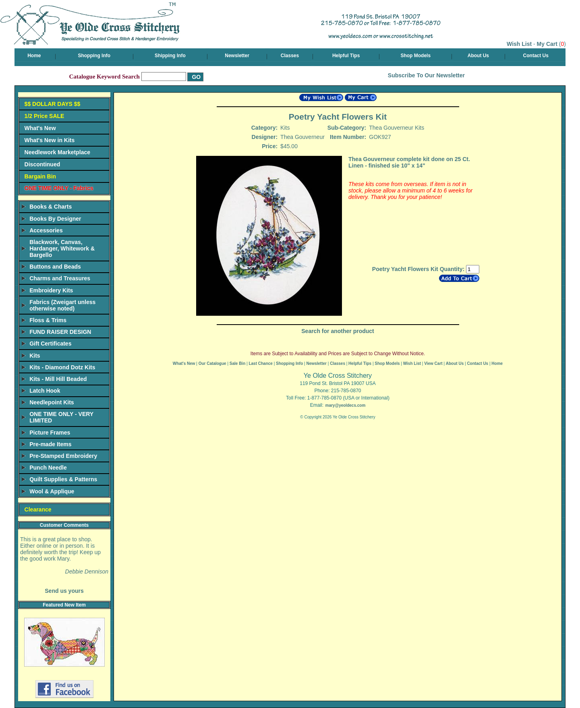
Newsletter (237, 55)
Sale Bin (237, 363)
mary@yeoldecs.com (345, 405)
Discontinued (42, 164)
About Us (478, 55)
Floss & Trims (47, 320)
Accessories (46, 230)
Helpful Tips (346, 55)
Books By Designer (55, 218)
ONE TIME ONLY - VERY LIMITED (61, 417)
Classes (290, 55)
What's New (40, 128)
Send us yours (64, 591)
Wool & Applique (51, 491)
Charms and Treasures (59, 278)
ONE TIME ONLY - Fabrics (59, 188)
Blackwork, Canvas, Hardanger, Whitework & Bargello (62, 248)
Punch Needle (48, 467)
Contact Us (536, 55)
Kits (34, 355)
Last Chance (260, 363)
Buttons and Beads (55, 266)
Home (34, 55)
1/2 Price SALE (44, 116)
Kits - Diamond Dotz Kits (62, 367)
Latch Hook (44, 390)
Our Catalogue (212, 363)
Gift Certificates (50, 343)
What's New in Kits (50, 140)
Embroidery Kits (51, 290)
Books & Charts (50, 206)
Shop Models (415, 55)
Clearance (38, 509)
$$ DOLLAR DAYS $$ (53, 104)
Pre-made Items (50, 444)
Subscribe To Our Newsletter (426, 75)
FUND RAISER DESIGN (60, 332)
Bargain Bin (40, 176)
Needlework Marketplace (57, 152)
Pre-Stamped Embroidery (63, 456)
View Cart (433, 363)
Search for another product (337, 331)
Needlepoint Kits (51, 402)
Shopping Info (94, 55)
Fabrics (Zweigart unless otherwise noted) (62, 305)
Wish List (519, 44)
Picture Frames (49, 432)
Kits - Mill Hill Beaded (58, 379)
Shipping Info (170, 55)
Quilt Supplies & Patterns (63, 479)
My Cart (547, 44)
